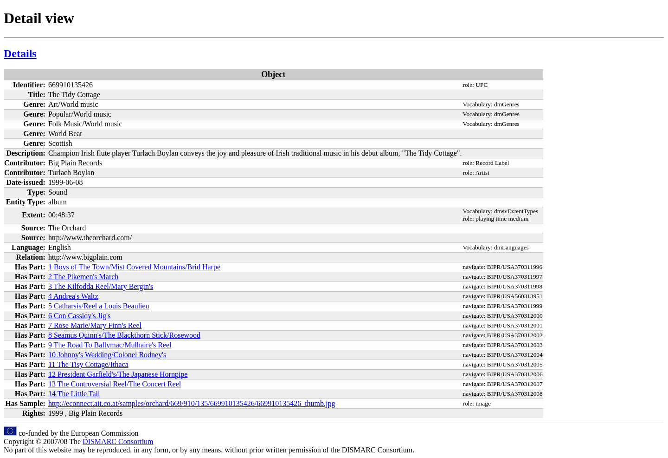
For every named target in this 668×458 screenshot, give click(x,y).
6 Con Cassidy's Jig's (79, 316)
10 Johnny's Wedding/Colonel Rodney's (107, 355)
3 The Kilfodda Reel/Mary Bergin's (100, 286)
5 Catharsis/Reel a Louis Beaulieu (98, 306)
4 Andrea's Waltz (73, 296)
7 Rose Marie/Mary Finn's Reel (94, 325)
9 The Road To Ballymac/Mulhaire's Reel (110, 345)
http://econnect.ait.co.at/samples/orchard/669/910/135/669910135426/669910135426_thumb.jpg (191, 403)
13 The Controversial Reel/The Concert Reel (114, 384)
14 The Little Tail (74, 394)
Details (20, 53)
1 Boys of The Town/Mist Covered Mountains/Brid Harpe (134, 267)
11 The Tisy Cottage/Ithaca (88, 364)
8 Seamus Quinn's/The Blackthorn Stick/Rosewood (124, 335)
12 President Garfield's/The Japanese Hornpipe (118, 374)
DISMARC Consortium (118, 441)
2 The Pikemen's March (83, 277)
